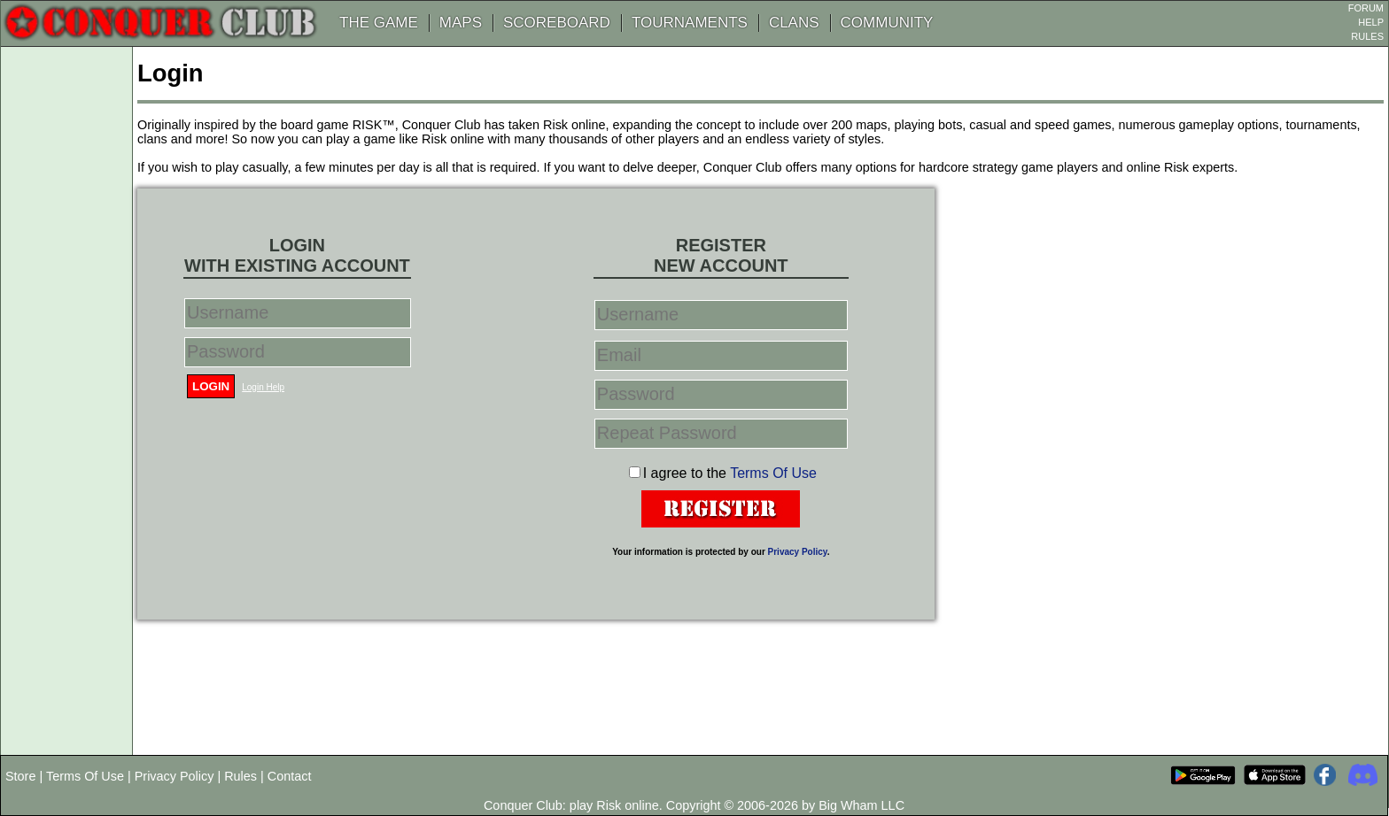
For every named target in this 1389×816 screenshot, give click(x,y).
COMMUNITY (887, 22)
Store (20, 776)
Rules (240, 776)
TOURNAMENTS (690, 22)
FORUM (1366, 8)
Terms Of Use (773, 473)
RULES (1367, 36)
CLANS (794, 22)
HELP (1371, 22)
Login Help (263, 387)
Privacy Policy (797, 552)
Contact (290, 776)
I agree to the (730, 473)
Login (210, 386)
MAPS (460, 22)
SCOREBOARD (556, 22)
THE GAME (378, 22)
